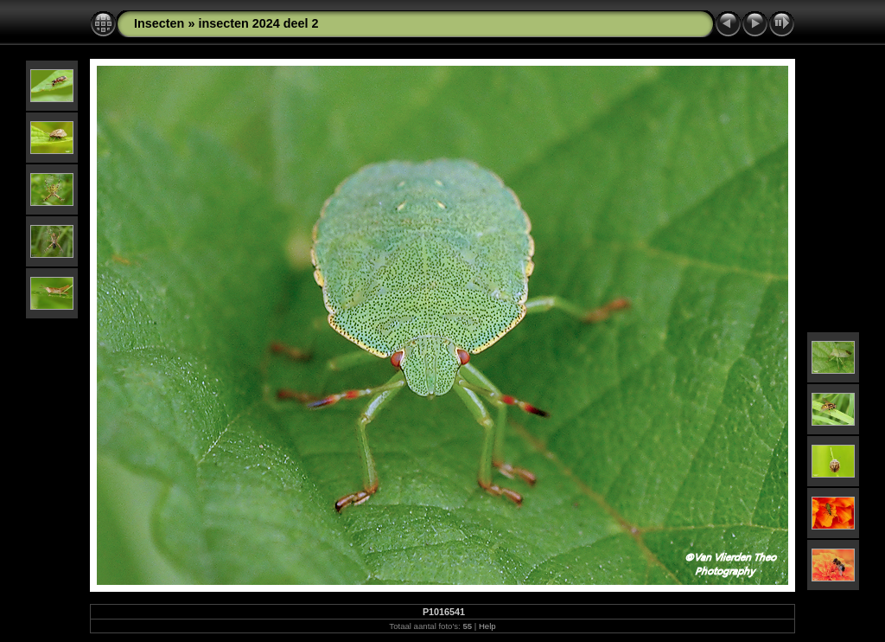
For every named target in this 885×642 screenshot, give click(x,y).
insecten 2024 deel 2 (258, 23)
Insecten (159, 23)
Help (487, 626)
